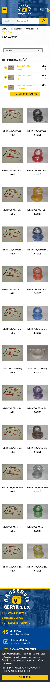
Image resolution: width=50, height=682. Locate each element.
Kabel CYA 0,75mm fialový (12, 408)
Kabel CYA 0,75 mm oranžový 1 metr (12, 289)
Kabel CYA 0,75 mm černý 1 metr (12, 131)
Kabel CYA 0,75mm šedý (12, 488)
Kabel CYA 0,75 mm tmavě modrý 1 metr (12, 250)
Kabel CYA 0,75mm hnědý (12, 448)
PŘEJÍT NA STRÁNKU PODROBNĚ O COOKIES (21, 668)
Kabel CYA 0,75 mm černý (37, 131)
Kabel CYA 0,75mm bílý (12, 369)
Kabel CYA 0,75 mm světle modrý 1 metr (12, 329)
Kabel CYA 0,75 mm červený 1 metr (12, 170)
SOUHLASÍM (25, 677)
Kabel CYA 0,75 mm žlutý (37, 210)
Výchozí (23, 50)
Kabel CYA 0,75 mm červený (37, 170)
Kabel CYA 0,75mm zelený (12, 527)
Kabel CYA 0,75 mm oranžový (37, 289)
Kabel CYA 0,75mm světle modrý (37, 329)
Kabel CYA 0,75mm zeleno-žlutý (12, 567)
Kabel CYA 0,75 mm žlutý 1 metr (12, 210)
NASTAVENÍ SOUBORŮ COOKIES (16, 671)
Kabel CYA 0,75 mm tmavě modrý (37, 250)
